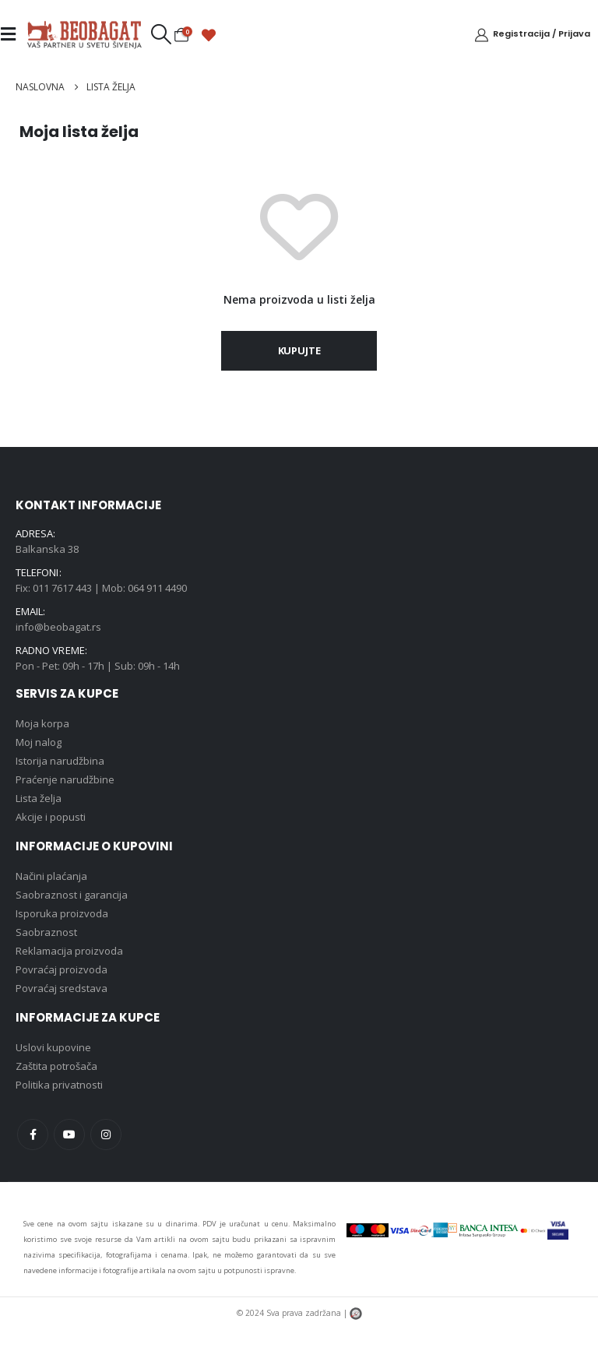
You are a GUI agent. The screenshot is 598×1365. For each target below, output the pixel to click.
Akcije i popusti (51, 817)
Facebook (32, 1134)
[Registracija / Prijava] (531, 34)
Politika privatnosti (59, 1085)
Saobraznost (46, 932)
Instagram (105, 1134)
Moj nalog (39, 742)
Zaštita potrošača (56, 1066)
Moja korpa (42, 723)
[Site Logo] (84, 34)
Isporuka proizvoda (62, 913)
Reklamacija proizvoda (69, 951)
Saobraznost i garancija (72, 895)
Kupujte (299, 350)
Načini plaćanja (51, 876)
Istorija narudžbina (60, 761)
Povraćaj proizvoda (61, 969)
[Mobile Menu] (13, 34)
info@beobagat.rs (58, 627)
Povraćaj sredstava (61, 988)
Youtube (69, 1134)
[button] (161, 34)
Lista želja (39, 798)
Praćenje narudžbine (65, 779)
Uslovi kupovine (53, 1047)
